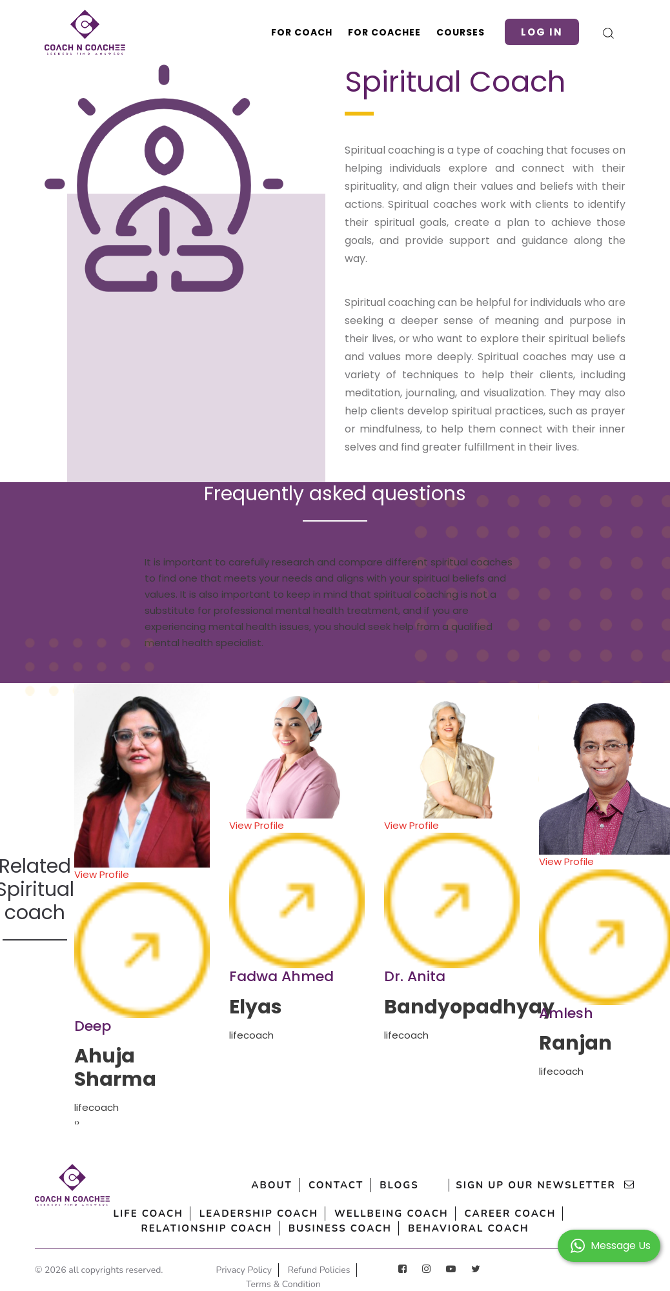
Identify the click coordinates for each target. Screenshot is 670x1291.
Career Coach (510, 1213)
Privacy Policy (244, 1270)
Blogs (399, 1185)
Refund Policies (319, 1270)
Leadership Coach (258, 1213)
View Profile (142, 943)
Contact (336, 1185)
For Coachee (384, 32)
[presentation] (75, 1122)
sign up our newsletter (545, 1185)
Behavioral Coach (468, 1228)
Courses (460, 32)
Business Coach (340, 1228)
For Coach (301, 32)
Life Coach (148, 1213)
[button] (609, 1244)
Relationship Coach (206, 1228)
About (271, 1185)
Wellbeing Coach (391, 1213)
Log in (542, 32)
